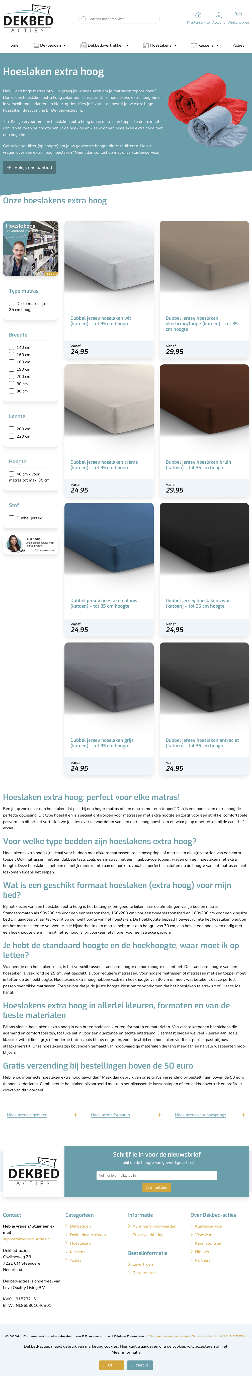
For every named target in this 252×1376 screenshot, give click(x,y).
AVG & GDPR (231, 1337)
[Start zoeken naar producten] (84, 19)
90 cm (22, 391)
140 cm (23, 347)
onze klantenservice (140, 152)
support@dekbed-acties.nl (27, 1239)
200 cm (23, 376)
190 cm (23, 369)
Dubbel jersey (29, 518)
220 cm (23, 436)
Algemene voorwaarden (170, 1337)
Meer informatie (126, 1352)
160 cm (23, 355)
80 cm (22, 384)
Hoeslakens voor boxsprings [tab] (200, 1115)
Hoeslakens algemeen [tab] (27, 1115)
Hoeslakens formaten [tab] (110, 1115)
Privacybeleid (204, 1337)
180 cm (23, 362)
